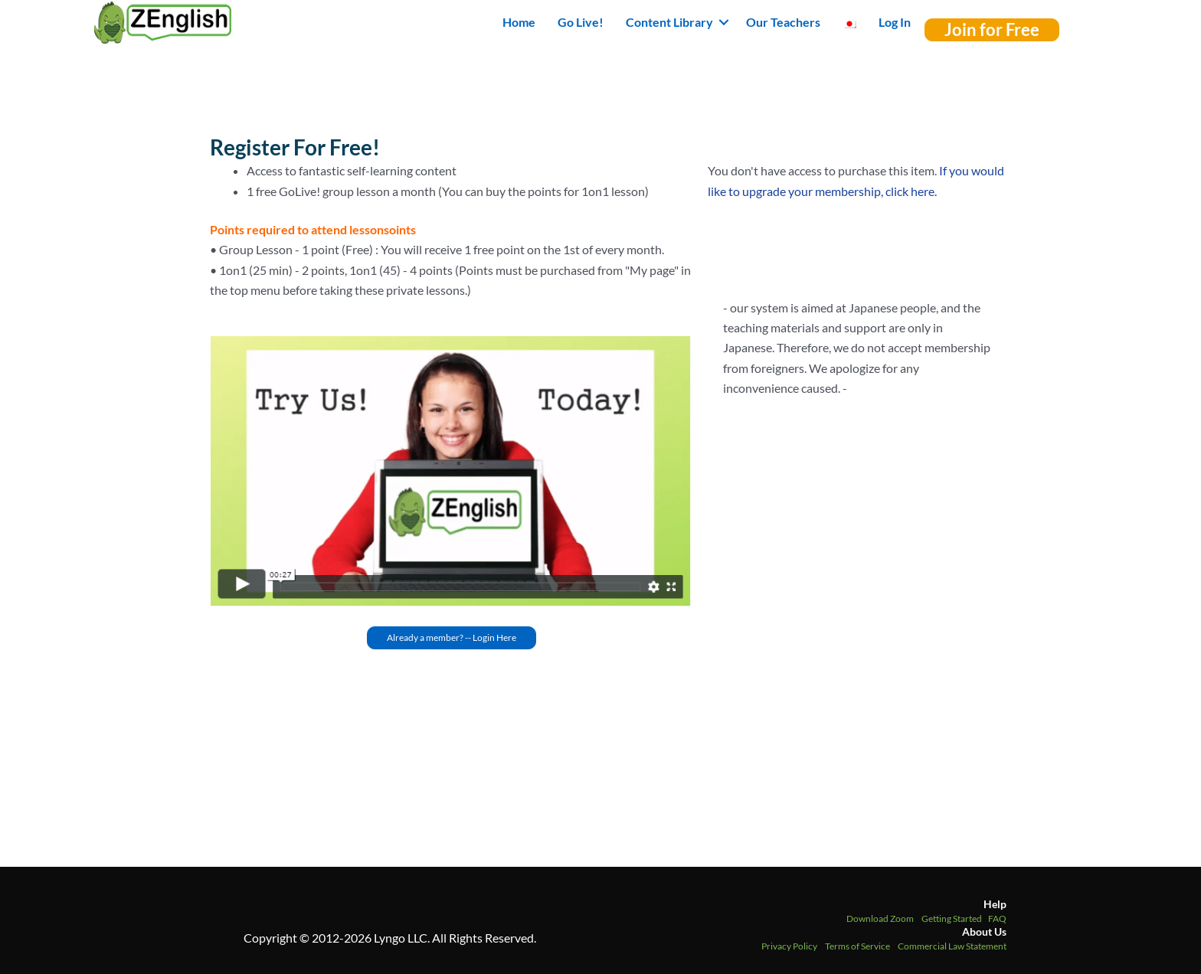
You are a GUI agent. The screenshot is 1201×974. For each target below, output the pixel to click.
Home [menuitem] (518, 22)
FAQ (997, 918)
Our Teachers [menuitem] (783, 22)
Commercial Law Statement (952, 946)
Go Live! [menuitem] (581, 22)
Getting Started (951, 918)
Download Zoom (880, 918)
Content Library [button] (669, 22)
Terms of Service (857, 946)
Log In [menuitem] (895, 22)
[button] (724, 22)
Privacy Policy (789, 946)
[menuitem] (849, 22)
